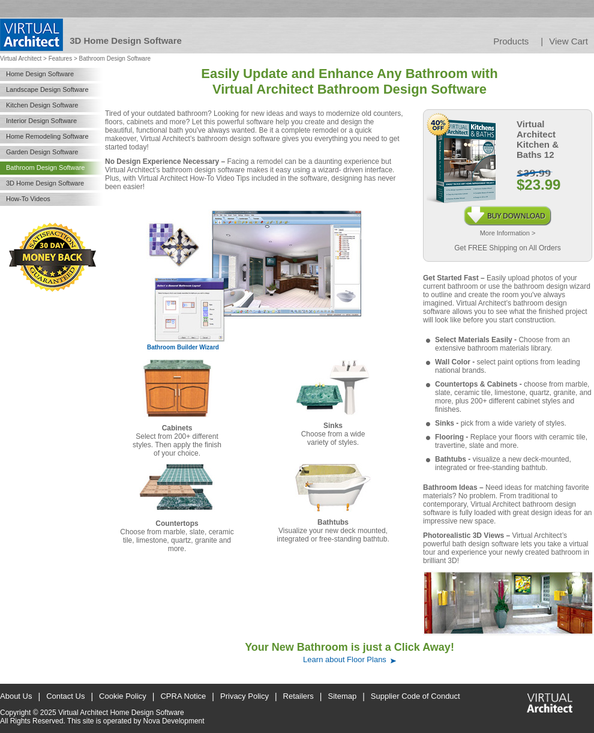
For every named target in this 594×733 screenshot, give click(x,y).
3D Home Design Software (45, 183)
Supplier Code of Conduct (415, 696)
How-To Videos (28, 198)
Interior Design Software (41, 120)
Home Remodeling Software (47, 136)
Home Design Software (40, 73)
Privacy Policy (244, 696)
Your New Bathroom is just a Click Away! (349, 647)
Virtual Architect (20, 58)
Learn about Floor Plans (344, 659)
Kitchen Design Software (42, 105)
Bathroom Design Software (45, 167)
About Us (16, 696)
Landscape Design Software (47, 89)
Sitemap (342, 696)
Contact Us (65, 696)
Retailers (298, 696)
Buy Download (507, 210)
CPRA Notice (183, 696)
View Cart (568, 41)
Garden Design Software (42, 151)
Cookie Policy (122, 696)
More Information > (508, 233)
